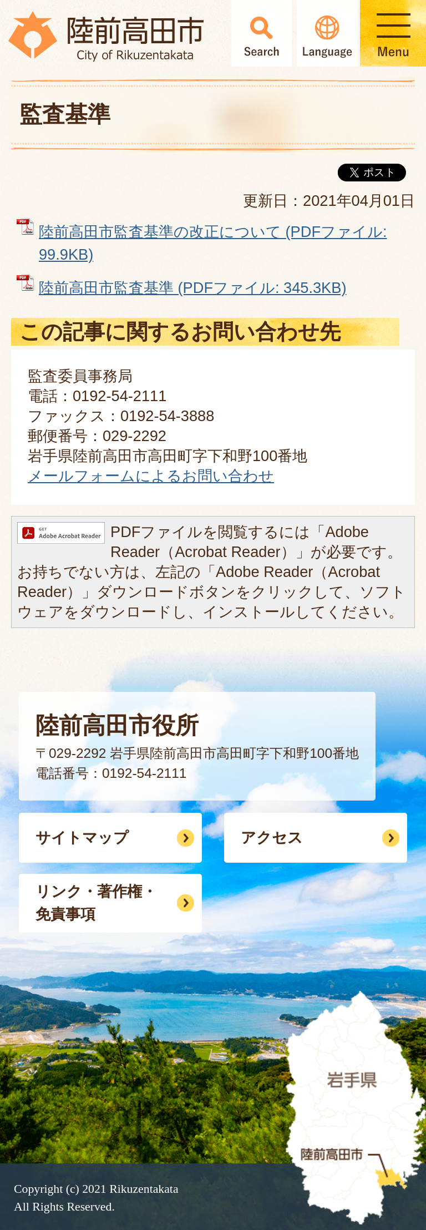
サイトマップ (82, 837)
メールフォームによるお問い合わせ (151, 475)
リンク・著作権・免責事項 (96, 903)
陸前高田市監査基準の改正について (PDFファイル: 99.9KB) (213, 243)
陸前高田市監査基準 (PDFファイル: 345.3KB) (192, 287)
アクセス (272, 837)
